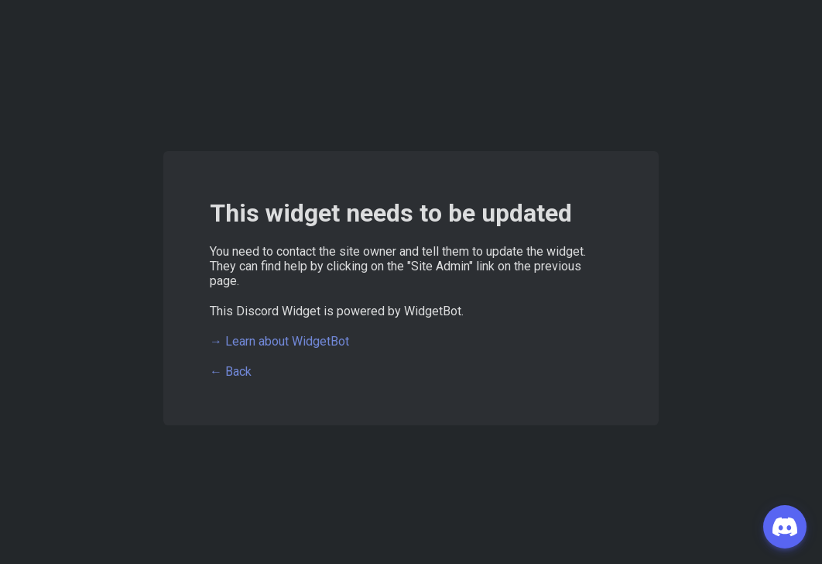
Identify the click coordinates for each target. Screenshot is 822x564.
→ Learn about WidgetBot (279, 341)
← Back (231, 371)
